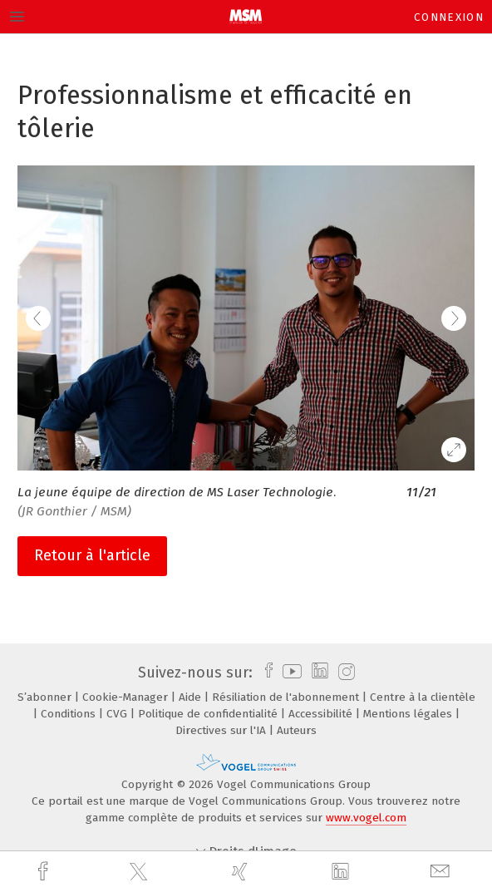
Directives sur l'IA (222, 730)
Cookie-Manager (126, 697)
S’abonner (46, 697)
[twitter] (140, 872)
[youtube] (289, 672)
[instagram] (344, 672)
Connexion (449, 17)
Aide (191, 697)
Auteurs (297, 730)
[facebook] (45, 872)
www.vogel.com (366, 818)
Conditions (70, 714)
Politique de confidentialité (209, 714)
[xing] (241, 871)
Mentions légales (409, 714)
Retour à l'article (92, 555)
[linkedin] (342, 872)
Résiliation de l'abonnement (287, 697)
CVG (118, 714)
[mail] (442, 872)
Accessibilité (322, 714)
